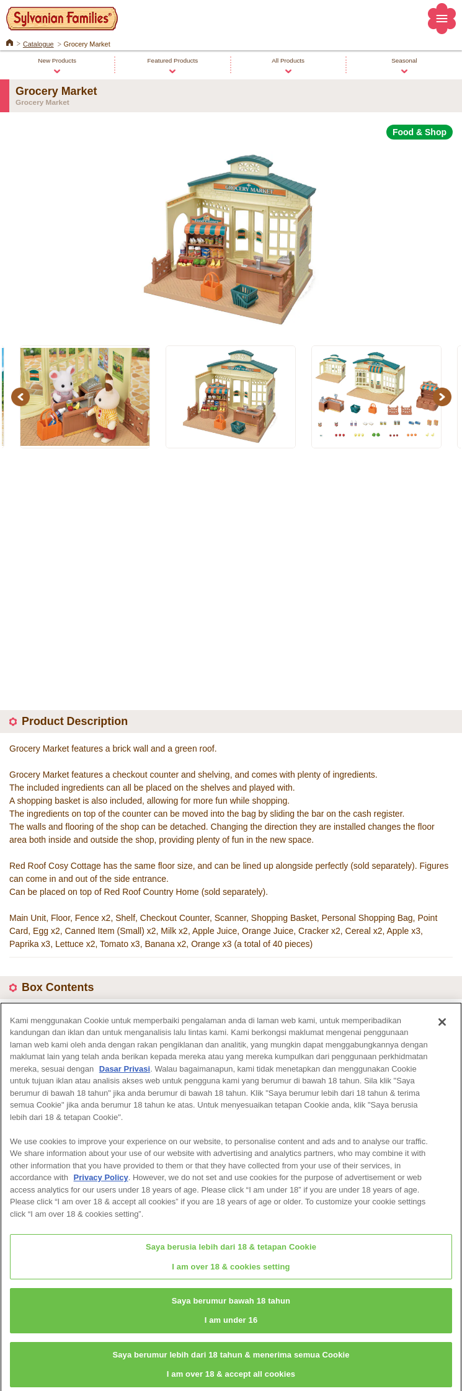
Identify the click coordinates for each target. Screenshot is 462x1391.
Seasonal (404, 60)
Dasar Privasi (124, 1075)
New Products (57, 60)
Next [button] (444, 397)
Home (9, 41)
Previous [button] (22, 397)
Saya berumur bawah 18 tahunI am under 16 (231, 1317)
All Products (288, 60)
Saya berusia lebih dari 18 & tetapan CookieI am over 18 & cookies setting (231, 1263)
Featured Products (173, 60)
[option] (231, 235)
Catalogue (38, 44)
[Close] (442, 1028)
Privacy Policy (101, 1184)
